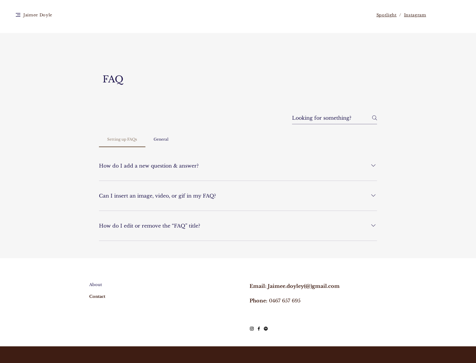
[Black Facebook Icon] (258, 328)
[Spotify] (265, 328)
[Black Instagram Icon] (251, 328)
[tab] (122, 139)
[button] (18, 15)
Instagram (415, 15)
